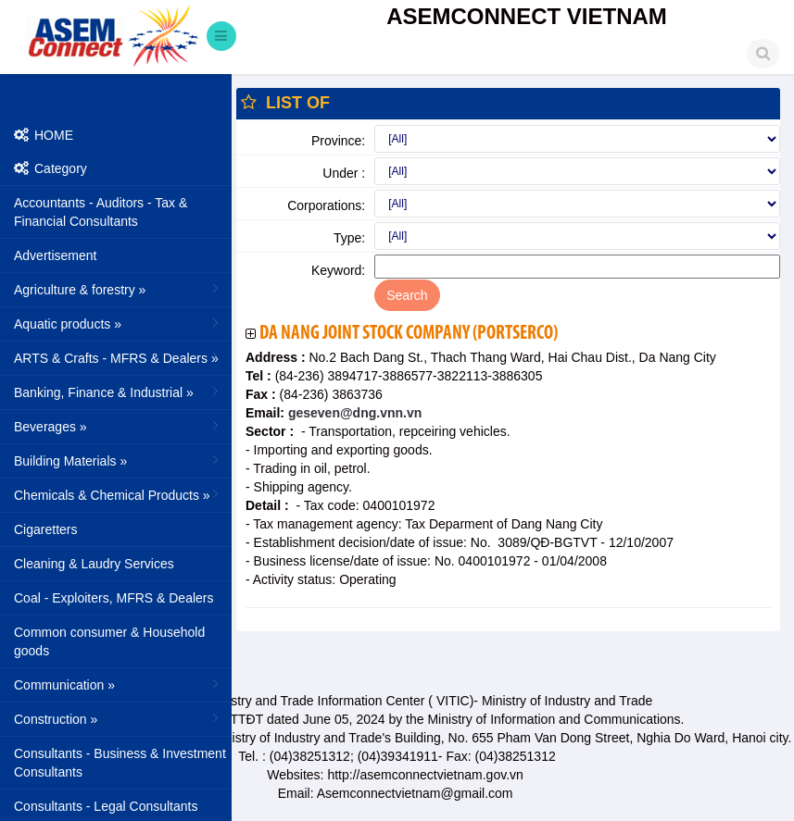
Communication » (118, 684)
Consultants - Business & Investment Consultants (120, 762)
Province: (338, 140)
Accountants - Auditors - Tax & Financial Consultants (100, 212)
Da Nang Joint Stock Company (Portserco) (408, 333)
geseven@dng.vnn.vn (353, 412)
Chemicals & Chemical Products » (118, 494)
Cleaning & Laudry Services (94, 563)
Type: (349, 237)
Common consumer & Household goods (109, 641)
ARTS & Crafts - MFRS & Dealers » (118, 357)
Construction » (118, 718)
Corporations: (326, 205)
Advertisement (55, 255)
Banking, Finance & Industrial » (118, 391)
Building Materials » (118, 460)
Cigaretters (45, 529)
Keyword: (338, 270)
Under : (343, 173)
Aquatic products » (118, 323)
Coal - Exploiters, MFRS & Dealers (114, 598)
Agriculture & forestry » (118, 288)
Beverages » (118, 425)
